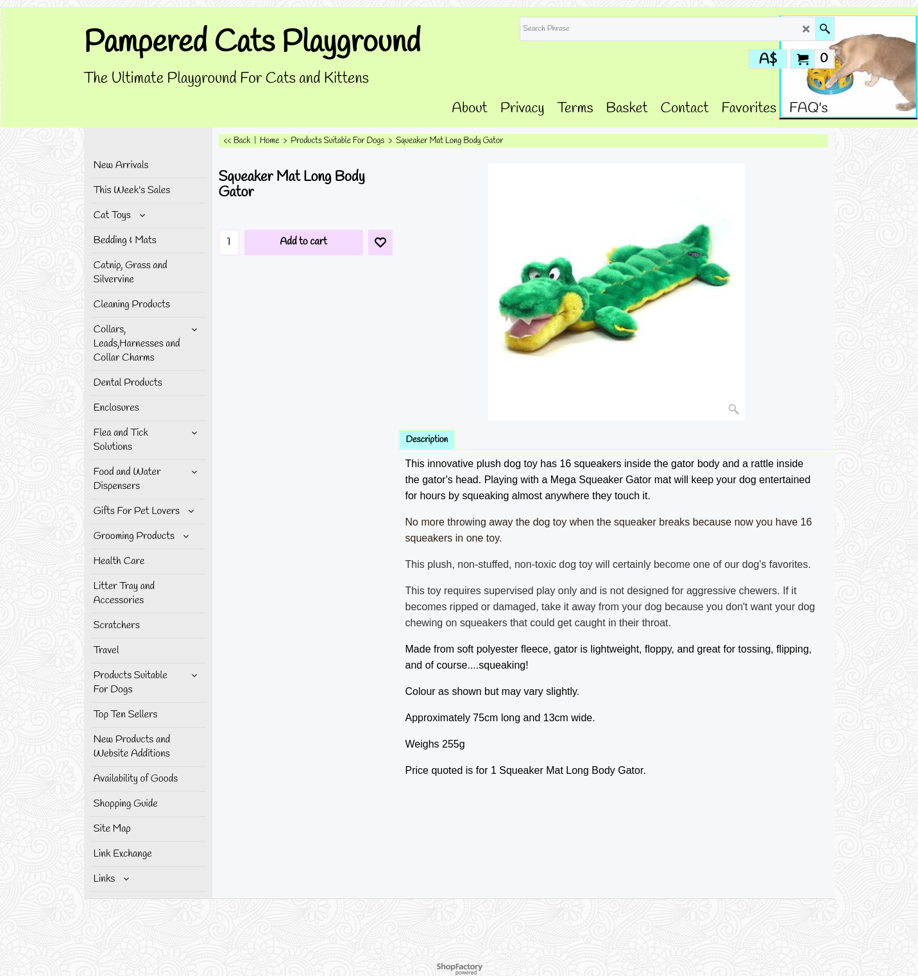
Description (427, 440)
